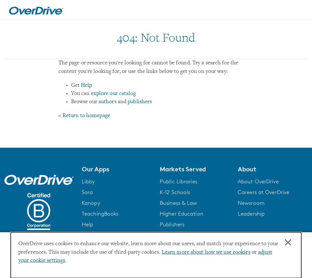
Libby (88, 181)
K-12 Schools (175, 192)
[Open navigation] (300, 10)
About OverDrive (258, 181)
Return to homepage (86, 116)
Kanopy (91, 203)
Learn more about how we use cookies (206, 252)
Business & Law (178, 203)
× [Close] (288, 242)
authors (108, 102)
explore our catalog (113, 94)
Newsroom (251, 203)
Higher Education (181, 213)
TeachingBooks (100, 213)
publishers (140, 102)
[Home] (36, 9)
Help (86, 85)
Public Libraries (178, 181)
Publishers (172, 224)
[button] (117, 169)
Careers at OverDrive (263, 192)
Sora (87, 192)
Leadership (251, 213)
